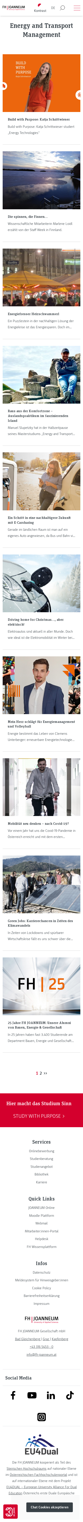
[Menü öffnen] (77, 8)
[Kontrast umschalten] (40, 8)
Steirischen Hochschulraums (26, 1468)
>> (45, 1073)
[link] (41, 1151)
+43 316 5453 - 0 (41, 1347)
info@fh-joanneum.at (41, 1354)
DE (53, 8)
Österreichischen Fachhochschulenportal (38, 1475)
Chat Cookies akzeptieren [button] (49, 1507)
